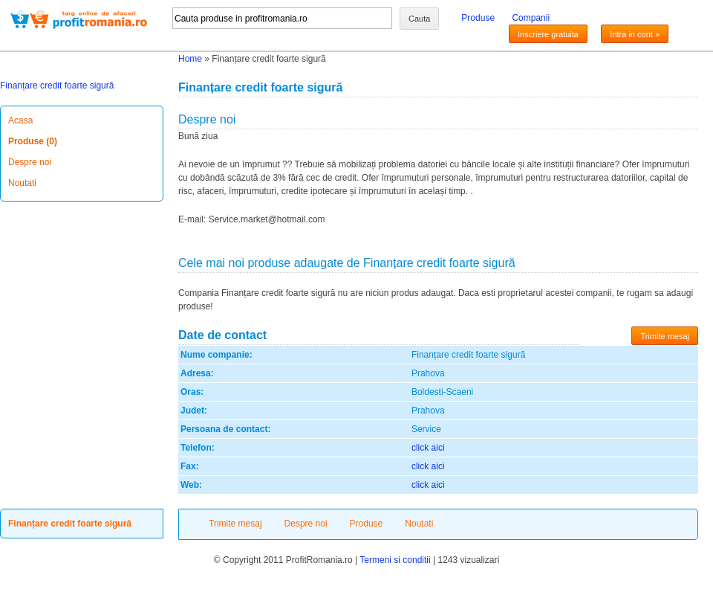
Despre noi (29, 162)
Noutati (22, 183)
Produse (478, 18)
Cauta (419, 18)
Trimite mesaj (664, 336)
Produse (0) (32, 141)
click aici (428, 447)
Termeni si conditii (394, 560)
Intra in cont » (635, 34)
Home (190, 59)
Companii (531, 18)
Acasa (20, 120)
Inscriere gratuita (548, 34)
